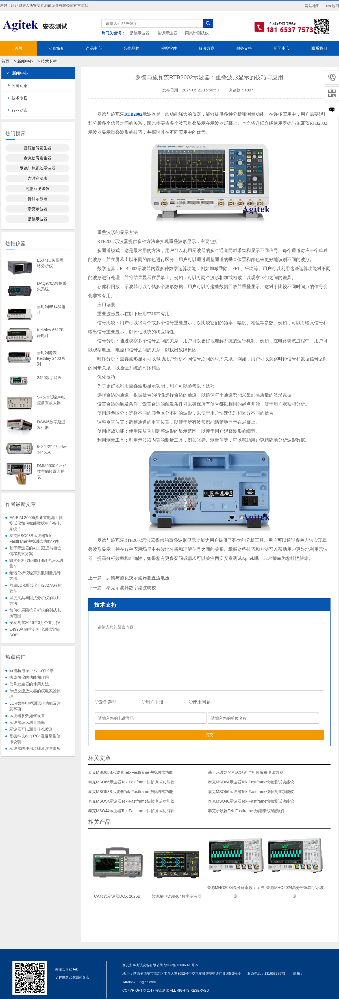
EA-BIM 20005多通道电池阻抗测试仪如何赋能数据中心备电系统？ (36, 523)
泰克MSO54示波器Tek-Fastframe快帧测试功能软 (131, 801)
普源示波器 (167, 33)
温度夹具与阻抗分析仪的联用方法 (35, 600)
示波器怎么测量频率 (27, 722)
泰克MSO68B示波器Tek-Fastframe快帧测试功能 (130, 772)
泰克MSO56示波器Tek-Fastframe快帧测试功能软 (251, 791)
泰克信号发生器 (37, 158)
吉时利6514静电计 (51, 309)
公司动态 (19, 85)
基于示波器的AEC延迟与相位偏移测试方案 (35, 551)
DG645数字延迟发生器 (51, 425)
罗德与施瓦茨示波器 (37, 168)
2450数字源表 (49, 377)
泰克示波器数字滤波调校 (131, 587)
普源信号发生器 (37, 148)
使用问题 (200, 702)
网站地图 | (314, 6)
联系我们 (319, 48)
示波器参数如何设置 (27, 715)
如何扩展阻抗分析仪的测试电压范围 (35, 613)
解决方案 (206, 48)
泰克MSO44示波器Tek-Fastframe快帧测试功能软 (131, 811)
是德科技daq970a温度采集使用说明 (34, 739)
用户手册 (153, 702)
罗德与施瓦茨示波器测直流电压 (137, 577)
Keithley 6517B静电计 (50, 333)
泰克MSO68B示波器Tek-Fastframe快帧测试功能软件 (34, 538)
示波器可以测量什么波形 (31, 729)
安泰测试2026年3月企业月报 (34, 622)
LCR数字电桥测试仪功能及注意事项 (35, 706)
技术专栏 (49, 61)
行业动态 (19, 110)
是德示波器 (139, 33)
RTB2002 (133, 114)
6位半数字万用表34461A (52, 449)
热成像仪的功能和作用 (29, 677)
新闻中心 (282, 48)
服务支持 (244, 48)
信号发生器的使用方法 (29, 684)
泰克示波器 (37, 209)
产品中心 (94, 48)
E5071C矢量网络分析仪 (50, 263)
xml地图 (332, 6)
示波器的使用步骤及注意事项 (35, 748)
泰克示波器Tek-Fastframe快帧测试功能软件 (246, 811)
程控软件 (169, 48)
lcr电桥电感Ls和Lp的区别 (31, 670)
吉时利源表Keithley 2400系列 (51, 358)
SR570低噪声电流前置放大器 (51, 400)
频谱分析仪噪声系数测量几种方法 (35, 576)
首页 (19, 48)
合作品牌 (131, 48)
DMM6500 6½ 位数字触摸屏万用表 (52, 471)
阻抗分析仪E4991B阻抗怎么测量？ (36, 563)
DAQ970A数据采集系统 (52, 286)
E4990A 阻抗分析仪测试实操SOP (34, 632)
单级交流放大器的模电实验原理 (35, 694)
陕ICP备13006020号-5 (181, 965)
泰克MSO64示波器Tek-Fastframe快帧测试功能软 (251, 782)
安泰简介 (56, 48)
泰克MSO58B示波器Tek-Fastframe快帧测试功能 (130, 791)
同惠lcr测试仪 (197, 33)
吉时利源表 (37, 178)
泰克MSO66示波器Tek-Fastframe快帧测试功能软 (131, 782)
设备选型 (105, 702)
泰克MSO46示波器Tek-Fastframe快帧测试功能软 (251, 801)
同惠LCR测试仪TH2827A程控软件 (35, 588)
